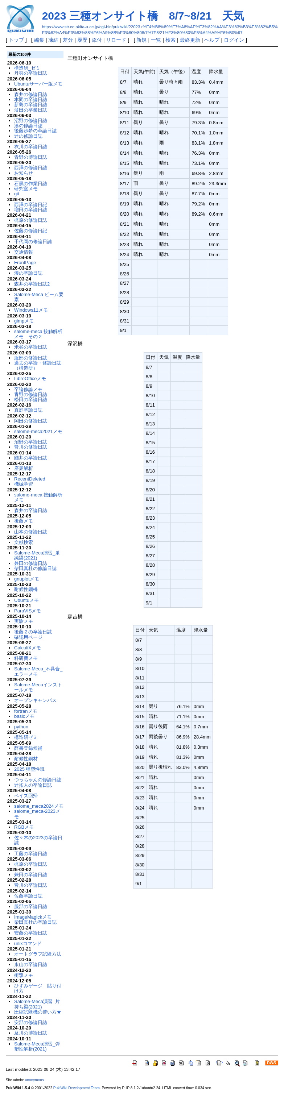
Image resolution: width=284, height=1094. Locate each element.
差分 (68, 40)
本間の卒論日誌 (30, 99)
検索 (170, 40)
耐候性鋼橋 (26, 589)
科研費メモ (26, 658)
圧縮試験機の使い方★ (37, 1012)
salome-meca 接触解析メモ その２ (38, 334)
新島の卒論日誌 (30, 104)
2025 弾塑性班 (29, 769)
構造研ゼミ (26, 737)
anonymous (34, 1080)
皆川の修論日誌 (30, 447)
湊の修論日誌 (28, 125)
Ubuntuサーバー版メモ (38, 84)
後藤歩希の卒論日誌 (35, 130)
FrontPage (25, 262)
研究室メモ (26, 188)
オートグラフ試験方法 (37, 954)
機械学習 (23, 484)
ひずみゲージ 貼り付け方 (37, 988)
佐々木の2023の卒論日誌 (38, 840)
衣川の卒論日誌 (30, 146)
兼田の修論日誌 (30, 563)
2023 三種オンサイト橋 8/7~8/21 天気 (143, 16)
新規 (141, 40)
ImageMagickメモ (33, 917)
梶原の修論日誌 (30, 220)
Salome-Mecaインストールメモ (38, 687)
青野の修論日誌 (30, 394)
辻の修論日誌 (28, 136)
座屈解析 (23, 468)
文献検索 (23, 542)
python (21, 726)
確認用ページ (28, 637)
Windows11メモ (31, 310)
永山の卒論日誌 (30, 964)
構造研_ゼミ (27, 68)
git (16, 193)
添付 (97, 40)
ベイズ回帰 (26, 795)
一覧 (156, 40)
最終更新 (190, 40)
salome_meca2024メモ (38, 806)
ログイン (234, 40)
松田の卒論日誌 (30, 399)
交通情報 (23, 252)
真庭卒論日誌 (28, 410)
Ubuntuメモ (26, 600)
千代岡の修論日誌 (33, 241)
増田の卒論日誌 (30, 209)
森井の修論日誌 (30, 94)
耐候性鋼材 (26, 758)
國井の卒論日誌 (30, 458)
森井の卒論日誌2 (32, 284)
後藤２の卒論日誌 (33, 632)
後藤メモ (23, 521)
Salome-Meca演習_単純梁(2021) (37, 555)
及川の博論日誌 (30, 1033)
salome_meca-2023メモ (37, 813)
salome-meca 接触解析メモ (38, 497)
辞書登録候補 (28, 748)
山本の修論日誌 (30, 531)
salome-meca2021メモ (38, 431)
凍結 (53, 40)
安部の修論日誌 (30, 1022)
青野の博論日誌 (30, 157)
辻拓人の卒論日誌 (33, 785)
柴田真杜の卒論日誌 (35, 922)
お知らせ (23, 173)
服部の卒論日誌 (30, 906)
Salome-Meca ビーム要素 (38, 297)
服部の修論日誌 (30, 358)
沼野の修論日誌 (30, 120)
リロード (116, 40)
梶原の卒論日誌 (30, 864)
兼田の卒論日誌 (30, 874)
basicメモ (24, 716)
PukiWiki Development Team (76, 1088)
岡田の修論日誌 (30, 421)
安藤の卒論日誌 (30, 933)
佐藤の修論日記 (30, 230)
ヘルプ (211, 40)
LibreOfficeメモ (30, 378)
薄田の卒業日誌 (30, 110)
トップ (16, 40)
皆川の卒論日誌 (30, 885)
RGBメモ (24, 827)
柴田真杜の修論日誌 (35, 568)
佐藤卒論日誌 (28, 896)
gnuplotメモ (26, 579)
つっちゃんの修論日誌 (37, 779)
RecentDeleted (29, 479)
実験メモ (23, 621)
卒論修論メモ (28, 389)
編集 (39, 40)
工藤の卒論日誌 (30, 853)
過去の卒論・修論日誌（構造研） (37, 365)
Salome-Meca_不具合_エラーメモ (38, 671)
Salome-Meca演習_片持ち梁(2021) (37, 1004)
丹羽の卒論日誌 (30, 73)
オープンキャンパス (35, 700)
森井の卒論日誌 (30, 510)
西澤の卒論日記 (30, 204)
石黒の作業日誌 (30, 183)
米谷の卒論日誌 (30, 347)
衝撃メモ (23, 975)
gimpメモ (24, 321)
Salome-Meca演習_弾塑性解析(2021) (37, 1046)
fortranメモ (25, 711)
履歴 (82, 40)
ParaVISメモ (27, 610)
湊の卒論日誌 (28, 273)
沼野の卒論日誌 (30, 442)
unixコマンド (28, 943)
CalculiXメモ (27, 647)
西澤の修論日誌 (30, 167)
